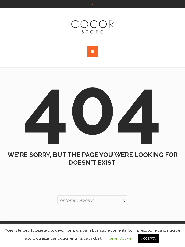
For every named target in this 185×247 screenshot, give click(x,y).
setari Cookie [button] (120, 238)
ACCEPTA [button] (148, 238)
